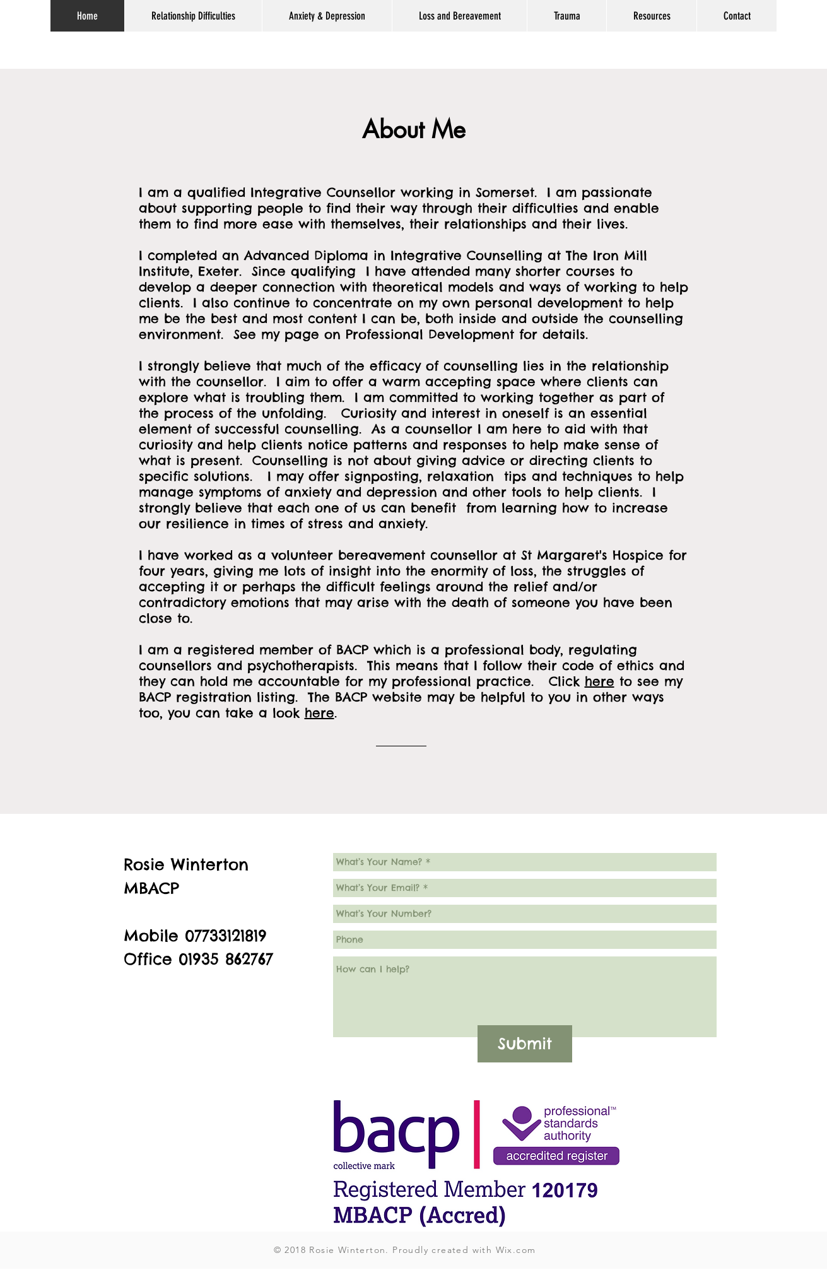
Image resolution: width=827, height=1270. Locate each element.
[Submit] (525, 1043)
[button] (193, 16)
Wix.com (516, 1249)
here (599, 681)
